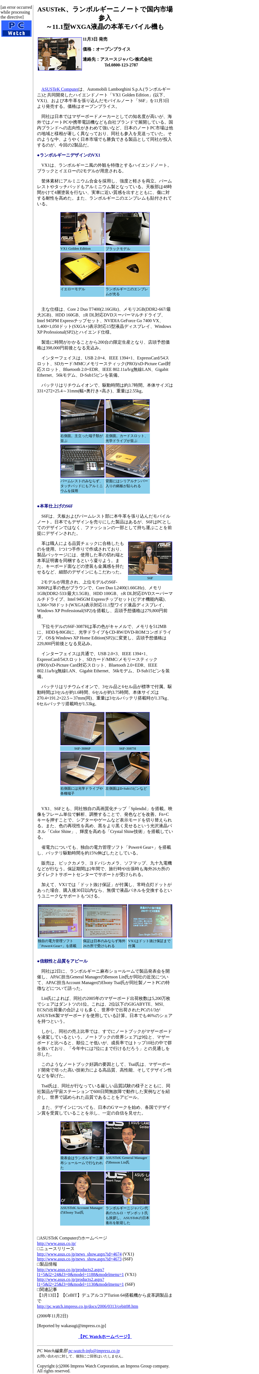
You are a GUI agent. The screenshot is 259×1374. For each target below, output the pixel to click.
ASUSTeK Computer (59, 89)
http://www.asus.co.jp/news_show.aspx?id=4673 (79, 1259)
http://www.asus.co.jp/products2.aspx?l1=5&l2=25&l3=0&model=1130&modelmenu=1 (80, 1282)
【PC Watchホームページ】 (105, 1336)
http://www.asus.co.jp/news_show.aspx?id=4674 (79, 1254)
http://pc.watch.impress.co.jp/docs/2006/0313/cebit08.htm (87, 1306)
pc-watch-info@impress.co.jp (94, 1350)
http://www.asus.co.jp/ (56, 1243)
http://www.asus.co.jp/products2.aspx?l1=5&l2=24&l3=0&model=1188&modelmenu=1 (80, 1272)
